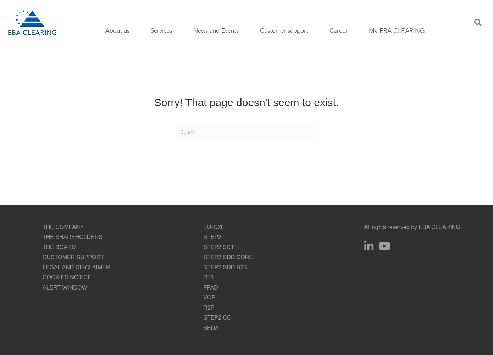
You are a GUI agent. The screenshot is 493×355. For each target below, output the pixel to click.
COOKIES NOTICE (67, 277)
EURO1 (213, 227)
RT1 (208, 277)
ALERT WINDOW (65, 288)
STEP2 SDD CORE (228, 257)
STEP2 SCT (218, 247)
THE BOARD (59, 247)
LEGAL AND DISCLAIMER (76, 267)
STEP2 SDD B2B (225, 267)
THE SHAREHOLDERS (73, 237)
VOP (209, 297)
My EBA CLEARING (397, 31)
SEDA (211, 328)
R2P (208, 308)
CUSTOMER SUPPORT (73, 257)
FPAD (210, 288)
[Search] (246, 132)
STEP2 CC (217, 318)
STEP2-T (215, 237)
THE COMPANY (63, 227)
